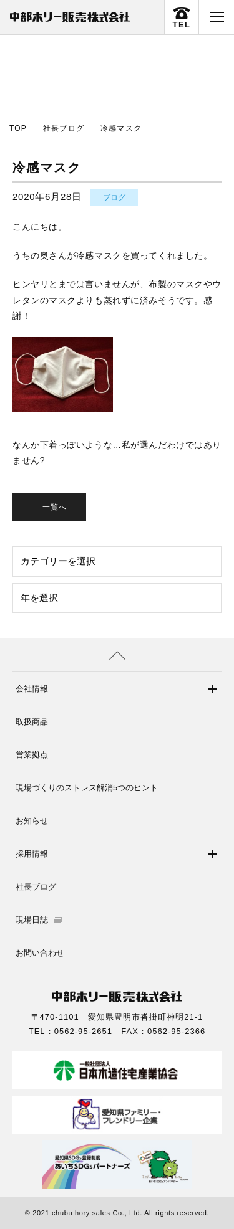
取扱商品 (32, 721)
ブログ (114, 197)
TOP (18, 128)
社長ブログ (63, 128)
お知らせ (32, 820)
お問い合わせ (40, 952)
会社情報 (32, 688)
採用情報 (32, 853)
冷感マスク (121, 128)
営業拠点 (32, 754)
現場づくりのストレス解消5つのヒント (87, 787)
